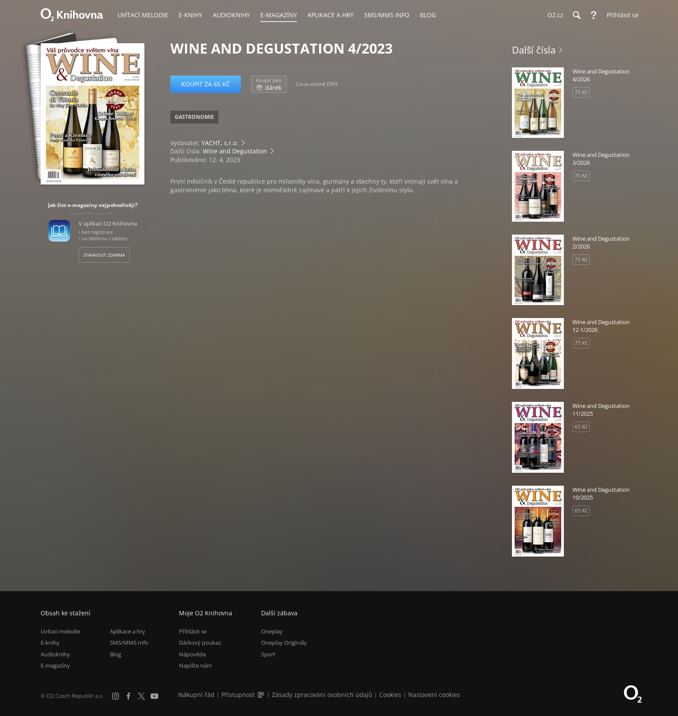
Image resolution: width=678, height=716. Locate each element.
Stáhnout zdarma (104, 255)
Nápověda (192, 654)
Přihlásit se (193, 631)
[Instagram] (115, 696)
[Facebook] (128, 696)
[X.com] (141, 696)
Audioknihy (55, 654)
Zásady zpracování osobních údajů (322, 695)
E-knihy (50, 643)
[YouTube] (154, 696)
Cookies (390, 695)
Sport (268, 654)
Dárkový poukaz (200, 643)
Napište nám (195, 665)
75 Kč (581, 92)
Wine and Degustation (235, 151)
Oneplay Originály (284, 643)
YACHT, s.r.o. (219, 143)
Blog (115, 654)
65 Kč (581, 426)
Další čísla (534, 49)
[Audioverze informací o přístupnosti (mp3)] (261, 694)
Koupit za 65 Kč (205, 84)
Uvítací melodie (60, 631)
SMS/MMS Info (129, 643)
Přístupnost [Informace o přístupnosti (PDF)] (238, 695)
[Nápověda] (593, 15)
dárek (269, 84)
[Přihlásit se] (620, 15)
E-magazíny (55, 665)
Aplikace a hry (127, 631)
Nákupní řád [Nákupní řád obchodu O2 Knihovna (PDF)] (196, 695)
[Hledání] (576, 15)
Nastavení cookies (434, 695)
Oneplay (272, 631)
